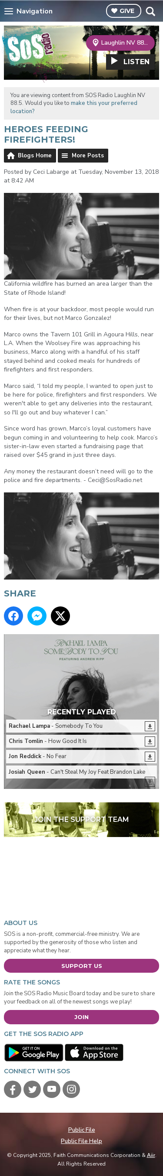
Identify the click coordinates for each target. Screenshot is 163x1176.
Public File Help (81, 1141)
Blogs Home (35, 156)
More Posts (88, 156)
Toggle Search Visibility (150, 11)
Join (81, 1016)
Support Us (81, 965)
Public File (81, 1130)
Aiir (151, 1155)
